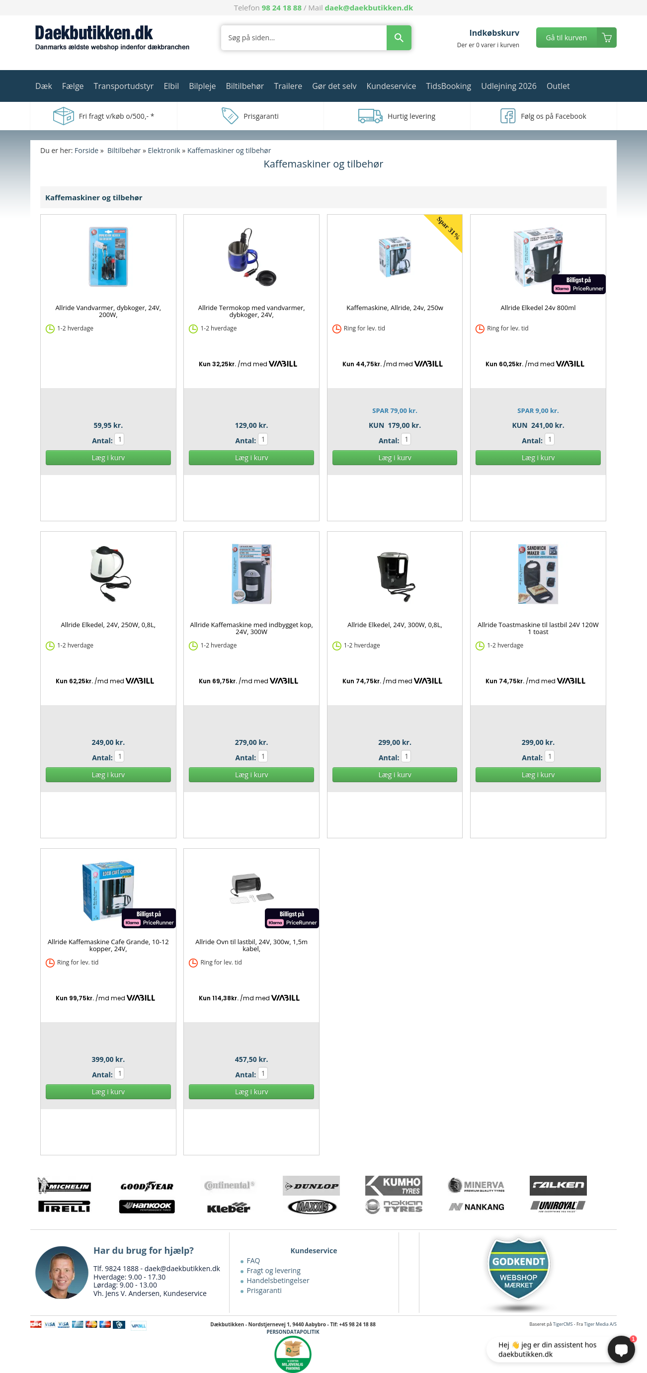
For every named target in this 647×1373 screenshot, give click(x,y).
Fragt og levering (274, 1270)
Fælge (73, 86)
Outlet (558, 86)
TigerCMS (563, 1324)
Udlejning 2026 (509, 86)
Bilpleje (202, 86)
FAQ (253, 1260)
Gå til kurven (566, 37)
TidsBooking (449, 86)
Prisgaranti (264, 1290)
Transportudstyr (124, 86)
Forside (86, 150)
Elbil (171, 86)
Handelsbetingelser (278, 1280)
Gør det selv (334, 86)
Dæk (43, 86)
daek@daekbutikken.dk (369, 7)
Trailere (288, 86)
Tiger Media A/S (600, 1324)
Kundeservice (391, 86)
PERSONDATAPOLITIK (293, 1331)
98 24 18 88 (282, 7)
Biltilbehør (245, 86)
